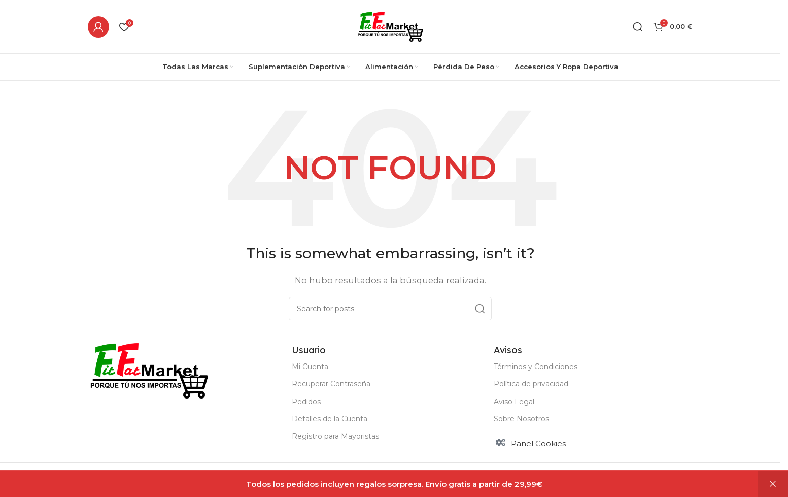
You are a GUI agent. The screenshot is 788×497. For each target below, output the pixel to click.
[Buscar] (638, 27)
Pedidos (306, 401)
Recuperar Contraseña (331, 383)
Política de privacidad (531, 383)
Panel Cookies (538, 443)
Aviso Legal (514, 401)
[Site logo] (390, 25)
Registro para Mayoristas (335, 436)
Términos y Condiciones (535, 366)
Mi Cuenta (310, 366)
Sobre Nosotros (521, 418)
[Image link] (149, 370)
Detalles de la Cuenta (329, 418)
